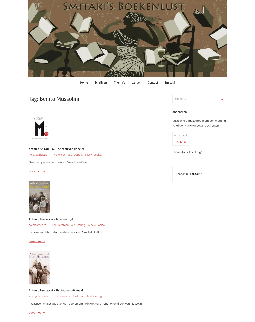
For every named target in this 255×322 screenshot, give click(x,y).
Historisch (60, 154)
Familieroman (60, 225)
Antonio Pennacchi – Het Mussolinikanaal (56, 290)
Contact (153, 82)
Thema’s (119, 82)
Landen (136, 82)
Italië (69, 154)
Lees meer (36, 171)
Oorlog (78, 154)
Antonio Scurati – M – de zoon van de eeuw (56, 149)
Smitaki (170, 82)
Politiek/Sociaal (92, 154)
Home (84, 82)
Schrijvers (100, 82)
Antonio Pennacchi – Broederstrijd (51, 219)
